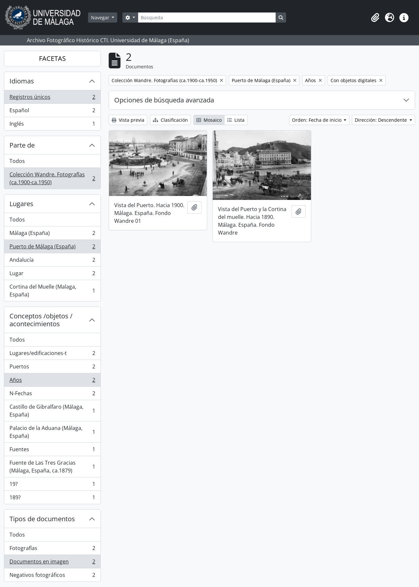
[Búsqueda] (207, 17)
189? (52, 498)
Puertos (52, 368)
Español (52, 111)
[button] (375, 17)
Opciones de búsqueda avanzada (164, 100)
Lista (236, 120)
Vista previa (128, 120)
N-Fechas (52, 394)
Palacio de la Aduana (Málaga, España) (52, 431)
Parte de (22, 145)
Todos (17, 161)
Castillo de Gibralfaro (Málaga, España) (52, 410)
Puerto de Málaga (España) (52, 247)
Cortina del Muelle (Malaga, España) (52, 290)
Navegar (101, 17)
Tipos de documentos (42, 518)
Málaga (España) (52, 234)
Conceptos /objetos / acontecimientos (40, 319)
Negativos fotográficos (52, 576)
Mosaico (209, 120)
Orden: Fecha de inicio (317, 120)
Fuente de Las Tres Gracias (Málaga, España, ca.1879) (52, 466)
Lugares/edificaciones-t (52, 354)
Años (52, 381)
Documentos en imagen (52, 563)
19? (52, 485)
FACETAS (52, 58)
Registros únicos (52, 98)
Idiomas (21, 81)
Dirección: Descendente (381, 120)
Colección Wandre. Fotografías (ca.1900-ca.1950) (52, 178)
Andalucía (52, 261)
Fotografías (52, 549)
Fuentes (52, 450)
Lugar (52, 274)
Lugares (21, 203)
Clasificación (170, 120)
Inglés (52, 125)
